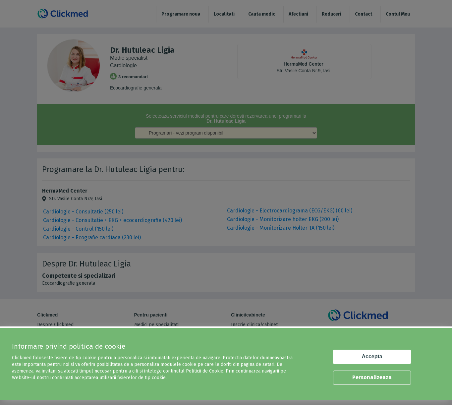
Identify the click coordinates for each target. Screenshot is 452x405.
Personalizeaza (372, 377)
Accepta (372, 356)
